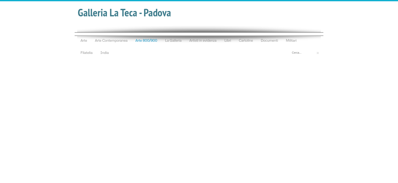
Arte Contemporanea (111, 40)
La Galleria (173, 40)
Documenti (269, 40)
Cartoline (246, 40)
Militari (291, 40)
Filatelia (86, 52)
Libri (227, 40)
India (104, 52)
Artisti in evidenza (203, 40)
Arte (83, 40)
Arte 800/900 (146, 40)
